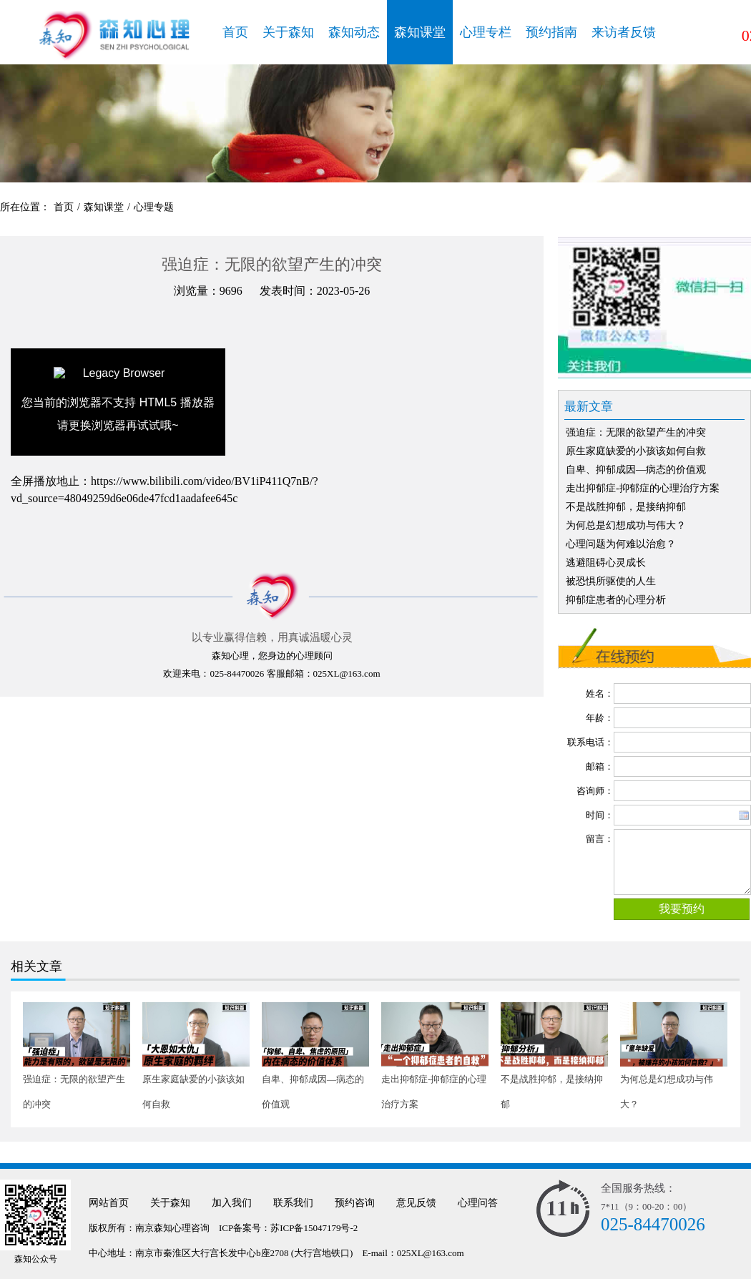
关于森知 (288, 32)
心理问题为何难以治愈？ (621, 544)
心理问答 (478, 1202)
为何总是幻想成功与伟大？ (626, 525)
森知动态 (354, 32)
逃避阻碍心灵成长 (606, 562)
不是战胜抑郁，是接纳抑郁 (626, 506)
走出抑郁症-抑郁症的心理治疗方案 (643, 488)
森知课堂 (420, 32)
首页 (235, 32)
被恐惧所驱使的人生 (611, 581)
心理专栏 (485, 32)
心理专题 (154, 207)
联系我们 (293, 1202)
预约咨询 (355, 1202)
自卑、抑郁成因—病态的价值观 (636, 469)
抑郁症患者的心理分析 (616, 599)
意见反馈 (416, 1202)
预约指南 (551, 32)
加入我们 (232, 1202)
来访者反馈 (624, 32)
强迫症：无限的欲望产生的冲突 (636, 432)
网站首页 (109, 1202)
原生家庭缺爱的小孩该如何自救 (636, 451)
